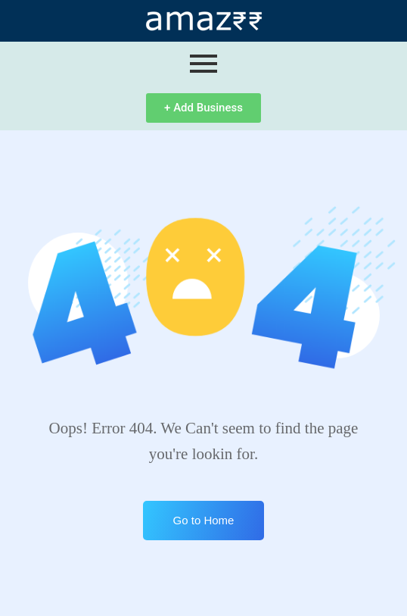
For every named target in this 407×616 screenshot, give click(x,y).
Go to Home (204, 520)
